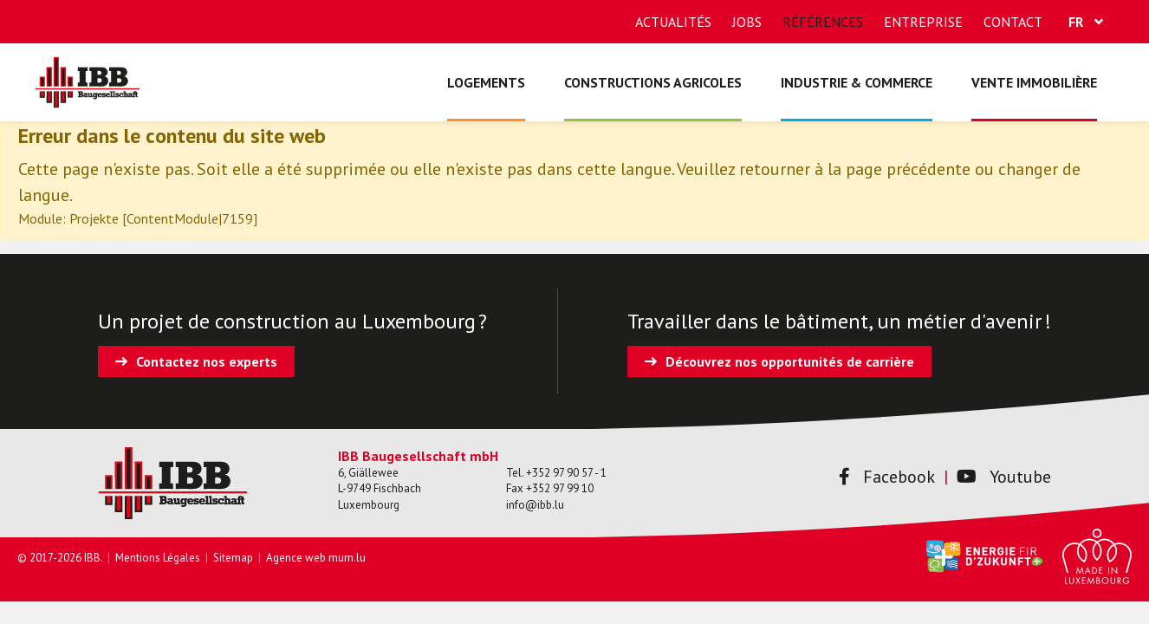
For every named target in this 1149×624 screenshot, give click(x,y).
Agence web (296, 557)
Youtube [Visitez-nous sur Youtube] (1004, 476)
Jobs (747, 21)
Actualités (673, 21)
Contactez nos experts (206, 361)
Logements (486, 82)
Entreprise (923, 21)
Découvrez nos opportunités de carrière (789, 361)
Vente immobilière (1034, 82)
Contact (1012, 21)
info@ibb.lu (535, 504)
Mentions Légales (157, 557)
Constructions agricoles (653, 82)
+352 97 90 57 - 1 (566, 472)
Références (822, 21)
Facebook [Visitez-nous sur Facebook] (887, 476)
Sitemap (233, 557)
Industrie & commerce (856, 82)
